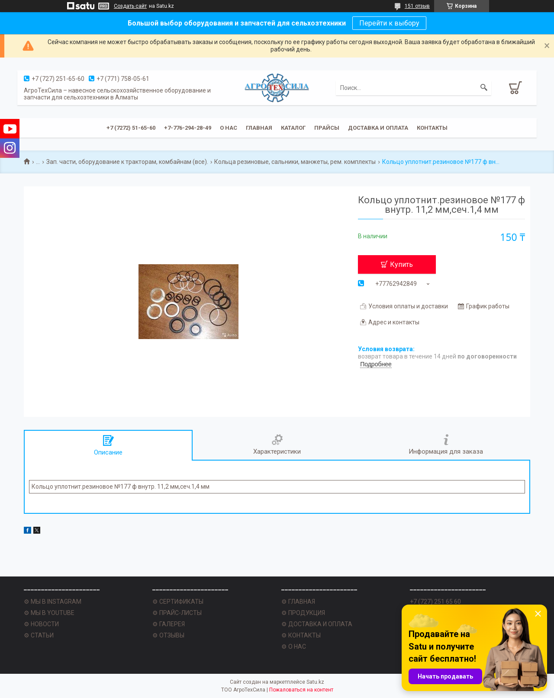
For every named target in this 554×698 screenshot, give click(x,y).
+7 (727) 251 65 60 (435, 601)
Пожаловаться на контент (301, 690)
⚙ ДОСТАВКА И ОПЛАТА (316, 624)
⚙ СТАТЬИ (39, 635)
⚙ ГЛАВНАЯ (298, 601)
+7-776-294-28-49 (187, 128)
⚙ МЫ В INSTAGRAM (52, 601)
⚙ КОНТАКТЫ (301, 635)
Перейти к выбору (389, 23)
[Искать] (484, 88)
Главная (259, 128)
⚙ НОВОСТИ (41, 624)
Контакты (432, 128)
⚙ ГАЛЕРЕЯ (168, 624)
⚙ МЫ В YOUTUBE (49, 612)
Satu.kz (315, 682)
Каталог (293, 128)
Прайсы (326, 128)
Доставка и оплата (378, 128)
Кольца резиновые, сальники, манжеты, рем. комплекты (295, 161)
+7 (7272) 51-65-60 (130, 128)
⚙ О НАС (293, 646)
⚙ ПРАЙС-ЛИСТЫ (177, 612)
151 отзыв (417, 6)
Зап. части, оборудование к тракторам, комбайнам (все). (127, 161)
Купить (401, 264)
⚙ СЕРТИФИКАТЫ (177, 601)
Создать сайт (130, 6)
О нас (228, 128)
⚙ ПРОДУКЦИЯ (303, 612)
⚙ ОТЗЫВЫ (168, 635)
